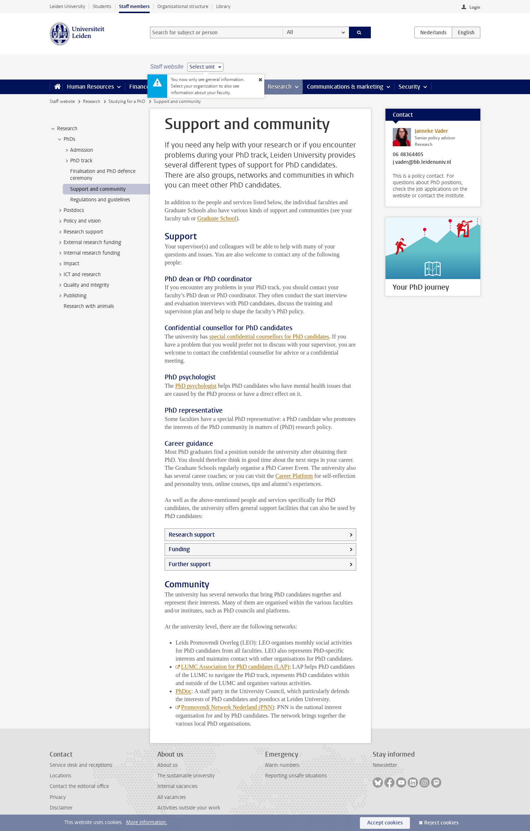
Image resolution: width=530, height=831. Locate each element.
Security (409, 86)
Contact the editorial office (79, 786)
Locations (60, 775)
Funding (179, 549)
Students (102, 6)
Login (474, 7)
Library (223, 6)
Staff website (62, 101)
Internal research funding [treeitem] (88, 253)
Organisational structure (182, 6)
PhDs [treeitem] (66, 139)
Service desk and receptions (81, 765)
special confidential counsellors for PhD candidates (269, 336)
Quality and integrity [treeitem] (83, 285)
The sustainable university (186, 775)
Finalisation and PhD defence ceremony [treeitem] (102, 175)
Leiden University (67, 6)
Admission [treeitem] (78, 150)
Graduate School (216, 218)
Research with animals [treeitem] (89, 306)
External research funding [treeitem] (89, 242)
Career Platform (294, 476)
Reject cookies (441, 822)
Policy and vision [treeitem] (79, 221)
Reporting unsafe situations (296, 775)
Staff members (134, 6)
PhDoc (184, 691)
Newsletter (385, 765)
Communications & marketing (345, 86)
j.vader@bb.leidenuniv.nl (422, 162)
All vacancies (171, 797)
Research (280, 86)
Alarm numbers (282, 765)
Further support (190, 564)
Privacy (58, 797)
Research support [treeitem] (80, 232)
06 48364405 (408, 154)
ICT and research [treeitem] (79, 274)
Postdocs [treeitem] (70, 210)
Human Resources (90, 86)
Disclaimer (61, 807)
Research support (192, 534)
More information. (146, 822)
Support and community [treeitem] (98, 189)
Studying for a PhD (126, 101)
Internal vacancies (177, 786)
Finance (139, 86)
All (290, 32)
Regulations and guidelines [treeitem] (100, 199)
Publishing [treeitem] (72, 295)
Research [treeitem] (63, 128)
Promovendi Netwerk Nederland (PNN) (227, 707)
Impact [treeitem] (68, 263)
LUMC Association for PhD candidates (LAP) (235, 667)
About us (167, 765)
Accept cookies (385, 822)
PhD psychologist (195, 386)
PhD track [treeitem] (77, 161)
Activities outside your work (188, 807)
